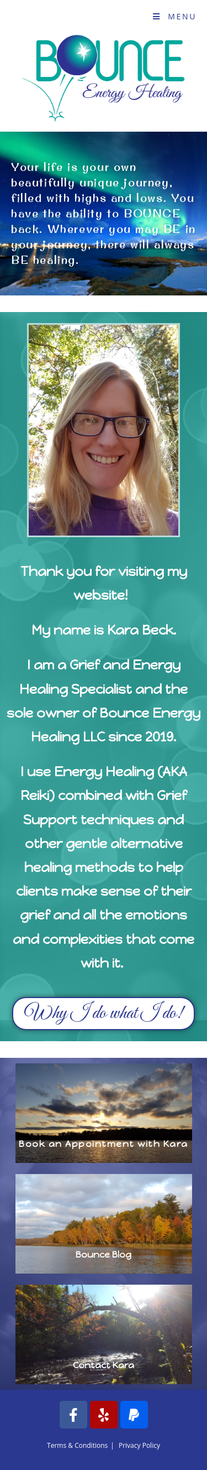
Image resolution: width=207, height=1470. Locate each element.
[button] (103, 1013)
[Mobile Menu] (175, 16)
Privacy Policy (139, 1445)
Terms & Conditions (77, 1445)
